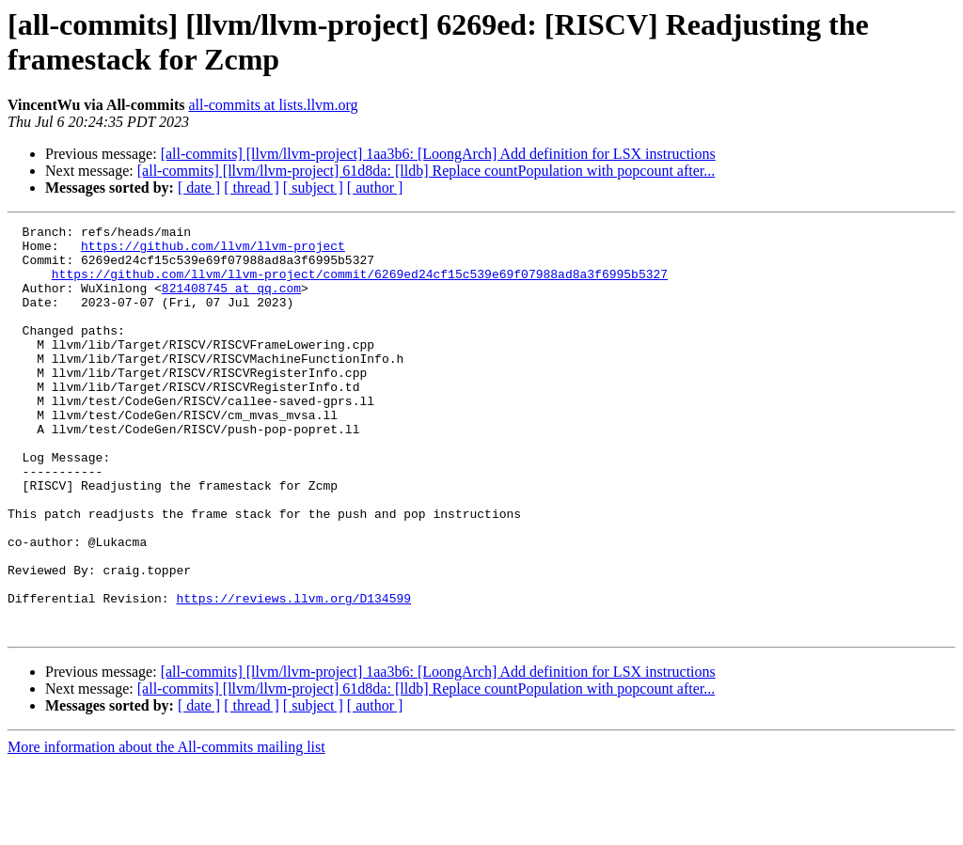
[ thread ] (251, 188)
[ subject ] (313, 188)
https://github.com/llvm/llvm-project (213, 251)
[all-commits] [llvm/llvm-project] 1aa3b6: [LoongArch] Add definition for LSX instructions (438, 154)
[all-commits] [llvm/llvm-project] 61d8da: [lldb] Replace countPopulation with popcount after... (426, 171)
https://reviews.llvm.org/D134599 (293, 673)
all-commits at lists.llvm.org (272, 105)
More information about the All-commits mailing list (166, 829)
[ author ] (375, 188)
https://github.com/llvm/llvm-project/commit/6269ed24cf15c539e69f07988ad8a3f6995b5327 (360, 284)
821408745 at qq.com (231, 301)
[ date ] (199, 188)
